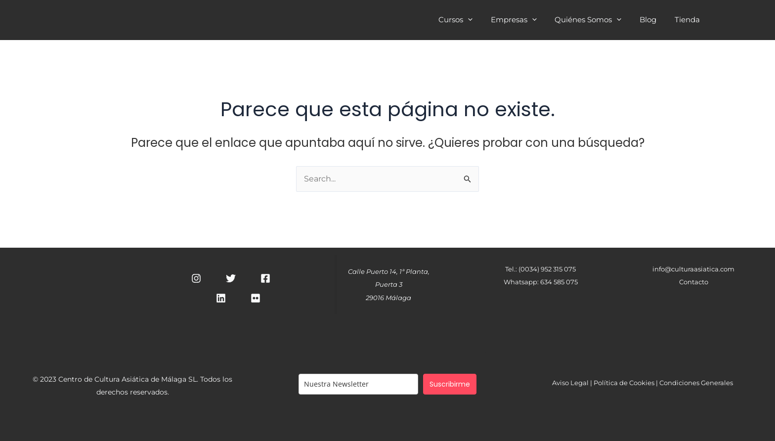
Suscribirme (450, 384)
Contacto (693, 282)
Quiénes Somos (596, 20)
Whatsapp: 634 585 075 (541, 282)
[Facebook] (265, 278)
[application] (482, 19)
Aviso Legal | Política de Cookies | (605, 383)
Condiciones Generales (696, 383)
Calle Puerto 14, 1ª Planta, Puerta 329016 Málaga (389, 284)
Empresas (525, 20)
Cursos (470, 20)
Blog (653, 20)
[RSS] (255, 298)
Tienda (688, 20)
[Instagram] (196, 278)
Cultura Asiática (203, 19)
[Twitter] (231, 278)
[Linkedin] (221, 298)
